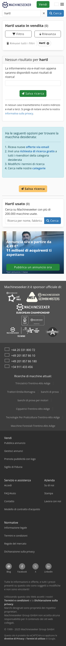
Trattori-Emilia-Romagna (21, 391)
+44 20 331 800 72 (23, 350)
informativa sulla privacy (19, 113)
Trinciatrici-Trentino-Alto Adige (32, 383)
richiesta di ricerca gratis (37, 151)
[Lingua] (56, 4)
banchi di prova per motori (33, 400)
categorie (39, 168)
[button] (62, 4)
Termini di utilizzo (35, 638)
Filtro (18, 34)
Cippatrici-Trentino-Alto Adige (33, 408)
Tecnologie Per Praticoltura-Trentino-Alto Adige (33, 417)
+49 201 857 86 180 (24, 361)
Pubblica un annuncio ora (33, 267)
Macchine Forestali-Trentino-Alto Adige (33, 425)
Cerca (55, 13)
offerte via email (37, 147)
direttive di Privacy (14, 638)
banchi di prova (50, 391)
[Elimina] (43, 13)
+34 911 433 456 (22, 367)
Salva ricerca (33, 93)
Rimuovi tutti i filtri (21, 43)
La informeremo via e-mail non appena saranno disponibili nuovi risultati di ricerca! (30, 72)
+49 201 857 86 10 (23, 356)
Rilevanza (47, 34)
